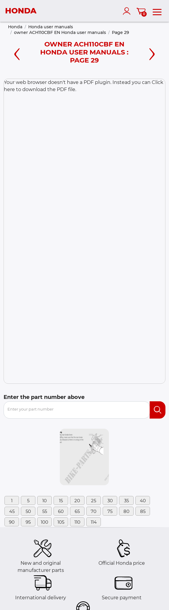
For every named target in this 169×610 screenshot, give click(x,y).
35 (126, 500)
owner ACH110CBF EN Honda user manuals (60, 32)
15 (61, 500)
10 (44, 500)
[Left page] (17, 53)
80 (126, 511)
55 (44, 511)
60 (61, 511)
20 (77, 500)
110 (77, 522)
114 (94, 522)
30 (110, 500)
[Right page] (152, 53)
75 (109, 511)
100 (44, 522)
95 (28, 522)
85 (142, 511)
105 (60, 522)
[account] (128, 11)
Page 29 (120, 32)
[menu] (157, 11)
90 (12, 522)
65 (77, 511)
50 (28, 511)
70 (93, 511)
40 (143, 500)
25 (93, 500)
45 (12, 511)
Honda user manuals (50, 26)
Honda (15, 26)
